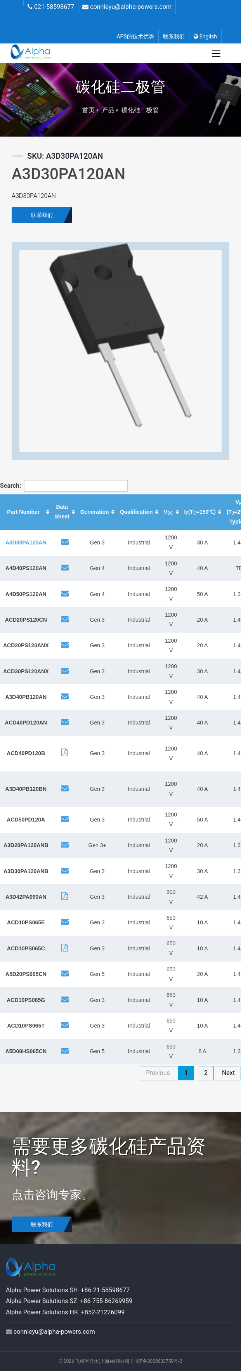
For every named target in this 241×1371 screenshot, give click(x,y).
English (205, 36)
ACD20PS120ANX (26, 645)
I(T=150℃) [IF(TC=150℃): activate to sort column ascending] (200, 512)
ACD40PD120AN (26, 722)
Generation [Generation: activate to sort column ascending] (94, 512)
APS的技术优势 (135, 36)
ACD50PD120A (26, 819)
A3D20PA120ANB (26, 845)
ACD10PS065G (26, 1000)
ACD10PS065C (26, 948)
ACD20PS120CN (26, 620)
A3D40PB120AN (26, 697)
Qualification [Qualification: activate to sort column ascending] (136, 512)
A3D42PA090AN (26, 897)
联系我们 (174, 36)
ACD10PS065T (26, 1026)
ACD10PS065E (26, 922)
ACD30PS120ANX (26, 671)
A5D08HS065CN (26, 1051)
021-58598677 (54, 6)
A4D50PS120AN (26, 594)
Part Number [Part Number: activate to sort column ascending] (23, 512)
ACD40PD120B (26, 753)
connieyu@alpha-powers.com (131, 6)
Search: (52, 486)
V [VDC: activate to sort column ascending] (168, 512)
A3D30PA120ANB (26, 871)
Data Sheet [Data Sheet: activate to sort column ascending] (62, 512)
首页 (88, 110)
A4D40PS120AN (26, 568)
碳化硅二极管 (140, 110)
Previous (158, 1072)
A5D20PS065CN (26, 974)
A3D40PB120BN (26, 789)
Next (228, 1072)
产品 (108, 110)
